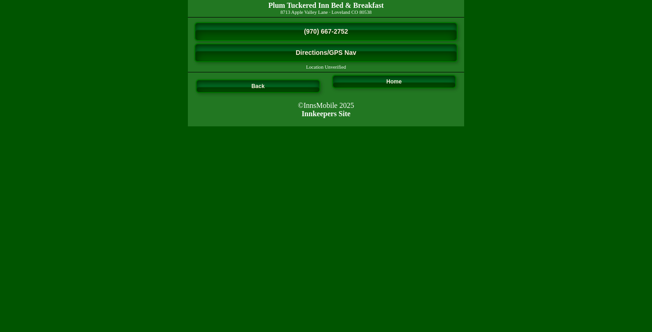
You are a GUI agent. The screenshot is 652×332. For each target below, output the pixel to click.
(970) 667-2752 (326, 31)
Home (394, 81)
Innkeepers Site (326, 114)
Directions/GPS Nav (326, 52)
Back (258, 86)
